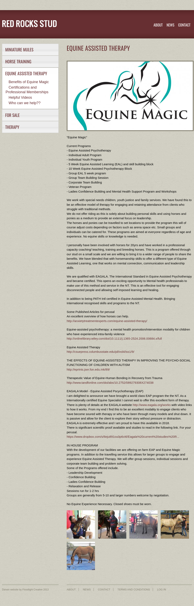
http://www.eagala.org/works (152, 405)
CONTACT (184, 25)
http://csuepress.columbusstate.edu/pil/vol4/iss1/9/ (100, 351)
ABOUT (158, 25)
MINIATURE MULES (19, 50)
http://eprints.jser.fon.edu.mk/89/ (88, 369)
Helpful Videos (20, 97)
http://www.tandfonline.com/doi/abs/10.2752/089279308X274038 (110, 382)
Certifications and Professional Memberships (27, 89)
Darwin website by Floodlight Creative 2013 (25, 589)
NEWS (170, 25)
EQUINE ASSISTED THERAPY (26, 73)
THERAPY (12, 127)
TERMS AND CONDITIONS (133, 589)
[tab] (30, 49)
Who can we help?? (25, 103)
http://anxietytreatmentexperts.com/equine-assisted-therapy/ (107, 321)
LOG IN (161, 589)
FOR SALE (12, 115)
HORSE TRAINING (18, 61)
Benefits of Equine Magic (29, 82)
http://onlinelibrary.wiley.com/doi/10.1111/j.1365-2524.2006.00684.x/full (114, 338)
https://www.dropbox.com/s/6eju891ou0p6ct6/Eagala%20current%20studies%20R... (123, 436)
